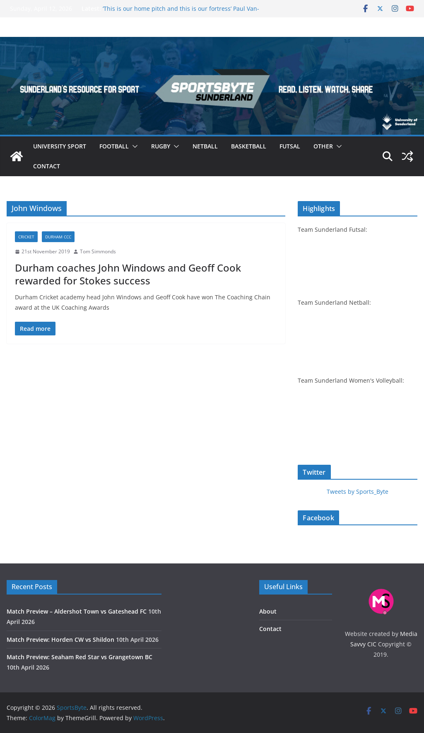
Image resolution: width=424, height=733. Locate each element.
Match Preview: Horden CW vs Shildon (60, 639)
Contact (46, 166)
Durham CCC (58, 237)
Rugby (160, 146)
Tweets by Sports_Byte (357, 491)
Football (114, 146)
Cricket (26, 237)
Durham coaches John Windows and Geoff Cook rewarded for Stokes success (128, 274)
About (268, 611)
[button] (133, 146)
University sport (59, 146)
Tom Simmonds (98, 251)
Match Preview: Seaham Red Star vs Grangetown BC (79, 657)
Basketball (248, 146)
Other (323, 146)
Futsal (289, 146)
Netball (205, 146)
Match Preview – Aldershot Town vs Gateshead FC (77, 611)
